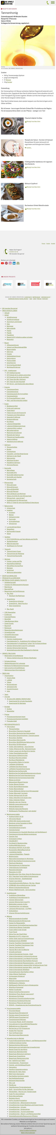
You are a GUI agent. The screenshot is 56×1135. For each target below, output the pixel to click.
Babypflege (11, 470)
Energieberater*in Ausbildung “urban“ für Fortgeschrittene (26, 643)
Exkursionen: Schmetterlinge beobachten (23, 925)
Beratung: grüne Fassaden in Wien (20, 823)
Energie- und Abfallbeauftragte (19, 1065)
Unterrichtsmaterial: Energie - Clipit (21, 954)
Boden (9, 449)
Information (11, 727)
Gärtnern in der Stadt (14, 456)
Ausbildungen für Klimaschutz (17, 500)
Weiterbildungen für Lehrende (14, 663)
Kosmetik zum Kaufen (14, 477)
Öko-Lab (12, 1083)
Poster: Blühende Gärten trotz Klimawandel (23, 791)
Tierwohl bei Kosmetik (14, 556)
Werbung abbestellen (14, 572)
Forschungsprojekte (14, 1008)
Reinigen (10, 568)
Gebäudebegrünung (13, 356)
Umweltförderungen (11, 634)
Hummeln (12, 519)
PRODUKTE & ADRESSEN (11, 578)
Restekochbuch (14, 1098)
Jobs (34, 299)
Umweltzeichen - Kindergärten (19, 1109)
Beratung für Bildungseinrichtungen (16, 666)
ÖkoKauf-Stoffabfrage (17, 596)
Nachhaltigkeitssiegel (16, 1078)
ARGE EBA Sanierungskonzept (19, 821)
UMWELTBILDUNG (9, 653)
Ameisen (12, 512)
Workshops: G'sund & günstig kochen (21, 998)
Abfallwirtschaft (10, 582)
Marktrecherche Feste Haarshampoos (22, 775)
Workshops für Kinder (16, 996)
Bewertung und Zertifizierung (14, 591)
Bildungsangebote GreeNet (18, 919)
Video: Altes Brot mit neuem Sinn (20, 798)
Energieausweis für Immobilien (17, 394)
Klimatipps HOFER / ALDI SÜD (19, 847)
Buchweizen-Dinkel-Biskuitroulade (37, 205)
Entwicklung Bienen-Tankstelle (19, 927)
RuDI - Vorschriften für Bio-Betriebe (21, 1089)
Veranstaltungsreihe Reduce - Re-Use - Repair (24, 883)
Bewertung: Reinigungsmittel (19, 1058)
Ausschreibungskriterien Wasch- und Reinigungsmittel (27, 1041)
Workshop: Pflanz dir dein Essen (20, 1003)
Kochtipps (10, 421)
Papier (9, 331)
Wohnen (7, 559)
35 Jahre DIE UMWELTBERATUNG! (19, 699)
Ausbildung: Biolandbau (17, 895)
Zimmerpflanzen (12, 465)
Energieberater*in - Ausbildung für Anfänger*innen (24, 641)
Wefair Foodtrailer (15, 990)
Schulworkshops (10, 661)
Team (6, 694)
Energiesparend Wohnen (17, 1019)
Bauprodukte (11, 349)
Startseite (28, 297)
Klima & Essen (11, 485)
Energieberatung (12, 392)
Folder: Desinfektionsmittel (18, 753)
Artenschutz (11, 508)
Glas (8, 324)
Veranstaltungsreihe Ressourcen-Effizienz (23, 1116)
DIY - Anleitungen (10, 370)
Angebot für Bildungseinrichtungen (16, 585)
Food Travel (13, 932)
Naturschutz (8, 506)
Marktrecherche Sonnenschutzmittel (21, 778)
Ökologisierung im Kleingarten (19, 865)
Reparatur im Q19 (15, 872)
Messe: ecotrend (14, 780)
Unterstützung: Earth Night (18, 867)
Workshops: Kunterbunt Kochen (20, 1001)
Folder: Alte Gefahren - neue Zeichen (21, 747)
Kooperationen (12, 684)
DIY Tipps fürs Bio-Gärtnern (16, 379)
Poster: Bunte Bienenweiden (18, 786)
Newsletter (10, 711)
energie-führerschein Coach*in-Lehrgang (21, 646)
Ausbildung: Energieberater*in (19, 897)
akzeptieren (28, 1128)
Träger (9, 682)
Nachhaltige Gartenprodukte (19, 1076)
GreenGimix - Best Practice (18, 603)
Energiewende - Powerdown (18, 1063)
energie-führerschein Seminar (17, 648)
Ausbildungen (11, 893)
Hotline (9, 709)
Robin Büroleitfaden (16, 1096)
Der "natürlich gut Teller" (17, 1061)
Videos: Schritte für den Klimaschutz (19, 496)
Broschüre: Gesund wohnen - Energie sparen (24, 735)
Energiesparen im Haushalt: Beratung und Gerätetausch (28, 832)
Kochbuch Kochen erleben (18, 758)
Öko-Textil (10, 609)
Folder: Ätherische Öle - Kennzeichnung (22, 749)
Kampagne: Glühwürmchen (18, 755)
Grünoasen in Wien (15, 839)
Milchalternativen (13, 430)
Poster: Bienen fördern (16, 784)
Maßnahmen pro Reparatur (18, 1026)
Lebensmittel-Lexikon (14, 428)
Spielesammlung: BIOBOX (18, 941)
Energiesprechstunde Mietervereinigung (23, 834)
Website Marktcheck (16, 806)
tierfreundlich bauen (13, 531)
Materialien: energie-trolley (18, 904)
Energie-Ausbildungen (14, 639)
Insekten (10, 510)
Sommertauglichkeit (14, 365)
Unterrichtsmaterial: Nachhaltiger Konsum (23, 961)
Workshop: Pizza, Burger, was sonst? (21, 994)
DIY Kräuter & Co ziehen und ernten (19, 375)
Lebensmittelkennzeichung (16, 426)
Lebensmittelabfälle (14, 424)
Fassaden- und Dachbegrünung (17, 454)
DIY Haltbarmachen (13, 373)
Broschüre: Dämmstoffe (17, 740)
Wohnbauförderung (13, 367)
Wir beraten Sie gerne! (9, 308)
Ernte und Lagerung (13, 408)
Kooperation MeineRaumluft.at (19, 850)
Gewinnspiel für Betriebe (17, 703)
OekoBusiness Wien (11, 621)
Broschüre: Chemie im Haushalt (19, 731)
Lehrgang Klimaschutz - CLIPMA (20, 909)
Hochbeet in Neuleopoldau (18, 843)
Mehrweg (10, 326)
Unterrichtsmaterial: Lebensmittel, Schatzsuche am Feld (28, 965)
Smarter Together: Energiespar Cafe (21, 943)
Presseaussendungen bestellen (17, 719)
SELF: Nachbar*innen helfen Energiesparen (23, 876)
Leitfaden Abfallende (16, 764)
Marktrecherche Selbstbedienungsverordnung (25, 773)
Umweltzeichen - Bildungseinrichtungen (22, 1103)
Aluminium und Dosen (14, 322)
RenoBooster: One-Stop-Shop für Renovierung (25, 874)
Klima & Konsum (12, 487)
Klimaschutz (8, 483)
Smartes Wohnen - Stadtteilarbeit (20, 879)
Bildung (9, 916)
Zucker (9, 82)
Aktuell (6, 313)
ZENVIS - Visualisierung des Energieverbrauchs (25, 1005)
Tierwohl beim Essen (14, 551)
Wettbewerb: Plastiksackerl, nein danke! (22, 811)
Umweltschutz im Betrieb (15, 1038)
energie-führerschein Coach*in (19, 902)
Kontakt (45, 299)
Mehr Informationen (28, 1133)
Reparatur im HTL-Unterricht (19, 936)
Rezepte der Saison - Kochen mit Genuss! (39, 140)
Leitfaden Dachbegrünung (18, 767)
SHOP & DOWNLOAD (9, 576)
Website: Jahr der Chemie (17, 802)
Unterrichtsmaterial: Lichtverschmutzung (23, 956)
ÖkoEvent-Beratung (16, 863)
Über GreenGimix (15, 606)
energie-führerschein (16, 900)
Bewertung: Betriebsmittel (18, 1052)
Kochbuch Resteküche (16, 760)
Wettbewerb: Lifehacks (17, 983)
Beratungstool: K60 (15, 825)
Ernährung (8, 615)
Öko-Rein (10, 593)
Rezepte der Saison (9, 9)
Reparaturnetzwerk (15, 870)
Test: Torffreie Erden (16, 1033)
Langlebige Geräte (15, 852)
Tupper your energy (15, 881)
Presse (39, 299)
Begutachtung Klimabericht (18, 1013)
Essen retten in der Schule (17, 930)
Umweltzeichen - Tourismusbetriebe (21, 1112)
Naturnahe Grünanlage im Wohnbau (21, 859)
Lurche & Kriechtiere (14, 527)
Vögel (9, 534)
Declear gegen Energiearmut (19, 1015)
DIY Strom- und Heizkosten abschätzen (20, 384)
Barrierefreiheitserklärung (18, 299)
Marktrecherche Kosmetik (18, 771)
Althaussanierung (13, 345)
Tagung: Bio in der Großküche (19, 950)
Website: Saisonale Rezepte (18, 809)
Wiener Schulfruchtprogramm (19, 992)
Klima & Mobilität (13, 489)
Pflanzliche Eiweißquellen (15, 437)
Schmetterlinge (14, 521)
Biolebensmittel (12, 406)
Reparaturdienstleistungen (13, 630)
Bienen (11, 515)
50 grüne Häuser (14, 1011)
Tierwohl (7, 549)
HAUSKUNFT (13, 841)
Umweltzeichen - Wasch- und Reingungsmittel (25, 1114)
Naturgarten (11, 458)
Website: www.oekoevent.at (18, 804)
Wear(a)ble (13, 978)
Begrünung (8, 587)
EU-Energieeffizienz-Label (16, 398)
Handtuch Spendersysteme (18, 1069)
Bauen (6, 343)
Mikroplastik (11, 328)
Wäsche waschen (13, 544)
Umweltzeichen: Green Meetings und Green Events (26, 1105)
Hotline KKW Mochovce (17, 845)
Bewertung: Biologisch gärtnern (20, 1054)
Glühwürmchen (14, 517)
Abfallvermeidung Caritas (18, 1043)
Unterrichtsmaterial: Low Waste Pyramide (23, 958)
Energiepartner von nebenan (18, 906)
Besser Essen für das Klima (18, 1049)
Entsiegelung (11, 451)
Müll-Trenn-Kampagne (16, 1074)
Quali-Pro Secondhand (16, 1094)
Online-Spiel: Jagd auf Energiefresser (21, 938)
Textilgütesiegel (12, 541)
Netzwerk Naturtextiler (17, 1080)
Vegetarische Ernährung (15, 441)
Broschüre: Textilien (15, 738)
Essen (6, 404)
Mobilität (7, 619)
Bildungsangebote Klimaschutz (19, 921)
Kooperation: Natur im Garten (19, 762)
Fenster (9, 354)
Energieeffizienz (10, 617)
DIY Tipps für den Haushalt (16, 382)
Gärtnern (7, 445)
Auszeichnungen (12, 689)
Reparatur (10, 339)
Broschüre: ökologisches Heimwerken (22, 733)
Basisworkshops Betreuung (18, 1045)
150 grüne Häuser (15, 819)
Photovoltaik (11, 360)
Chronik (7, 697)
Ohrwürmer (13, 524)
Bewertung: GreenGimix (17, 1056)
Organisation (8, 676)
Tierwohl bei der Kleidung (15, 554)
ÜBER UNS (6, 673)
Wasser (8, 80)
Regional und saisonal (14, 433)
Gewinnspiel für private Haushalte (20, 701)
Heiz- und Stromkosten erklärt (17, 400)
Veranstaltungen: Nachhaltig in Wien (21, 972)
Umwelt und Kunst (15, 952)
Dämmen (10, 352)
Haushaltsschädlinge (14, 563)
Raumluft (7, 626)
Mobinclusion (13, 856)
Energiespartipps (13, 389)
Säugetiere (10, 529)
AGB (30, 299)
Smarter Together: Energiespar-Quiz (21, 945)
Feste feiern (11, 410)
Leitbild (9, 680)
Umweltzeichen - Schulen (17, 1107)
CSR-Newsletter (10, 612)
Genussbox (13, 1067)
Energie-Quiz (13, 836)
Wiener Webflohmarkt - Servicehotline (22, 890)
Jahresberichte (12, 687)
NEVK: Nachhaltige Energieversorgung (22, 861)
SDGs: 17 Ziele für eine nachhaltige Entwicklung (23, 502)
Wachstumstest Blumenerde (19, 1035)
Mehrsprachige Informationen (14, 670)
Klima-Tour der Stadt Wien (18, 934)
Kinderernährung (12, 419)
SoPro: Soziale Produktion (18, 1100)
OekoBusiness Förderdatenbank (20, 1087)
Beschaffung (8, 589)
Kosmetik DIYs (12, 473)
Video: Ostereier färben (17, 800)
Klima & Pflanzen (12, 491)
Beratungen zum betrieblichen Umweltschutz (24, 1047)
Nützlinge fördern (13, 460)
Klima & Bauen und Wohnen (16, 494)
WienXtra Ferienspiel (16, 987)
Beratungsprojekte (13, 814)
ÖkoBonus (12, 1085)
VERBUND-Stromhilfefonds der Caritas (22, 885)
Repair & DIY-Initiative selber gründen (19, 337)
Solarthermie (11, 363)
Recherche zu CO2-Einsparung (19, 1028)
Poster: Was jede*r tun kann (18, 793)
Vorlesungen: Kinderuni (17, 976)
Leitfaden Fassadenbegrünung (19, 769)
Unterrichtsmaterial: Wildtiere (19, 970)
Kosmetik (7, 468)
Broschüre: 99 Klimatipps (17, 744)
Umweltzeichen (9, 632)
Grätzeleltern (13, 911)
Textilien (7, 537)
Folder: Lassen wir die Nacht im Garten (22, 751)
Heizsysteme (11, 358)
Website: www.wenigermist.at (19, 981)
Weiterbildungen (10, 637)
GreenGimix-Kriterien (16, 601)
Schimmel (10, 570)
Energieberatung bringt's (17, 828)
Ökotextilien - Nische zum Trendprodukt (22, 1092)
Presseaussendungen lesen (16, 717)
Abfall (6, 315)
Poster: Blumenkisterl (16, 789)
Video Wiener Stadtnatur (17, 974)
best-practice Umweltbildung (14, 668)
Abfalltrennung (12, 317)
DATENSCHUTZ (45, 297)
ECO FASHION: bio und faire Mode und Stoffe (22, 539)
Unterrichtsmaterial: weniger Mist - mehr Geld (24, 967)
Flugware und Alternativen (16, 415)
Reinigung (7, 628)
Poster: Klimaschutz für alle (18, 795)
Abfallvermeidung (13, 319)
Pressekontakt (12, 721)
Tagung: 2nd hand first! (16, 947)
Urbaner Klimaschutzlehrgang (19, 913)
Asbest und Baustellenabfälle (17, 347)
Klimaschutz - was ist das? (16, 498)
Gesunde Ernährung (13, 417)
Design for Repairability (17, 923)
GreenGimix (11, 599)
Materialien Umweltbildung (13, 656)
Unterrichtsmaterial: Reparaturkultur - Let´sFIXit (25, 963)
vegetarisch (25, 23)
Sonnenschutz (11, 479)
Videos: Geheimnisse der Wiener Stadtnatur (22, 658)
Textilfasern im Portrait (14, 546)
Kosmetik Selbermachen (15, 475)
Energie (7, 387)
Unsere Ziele (11, 678)
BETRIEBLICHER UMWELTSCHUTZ (14, 580)
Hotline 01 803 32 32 (16, 816)
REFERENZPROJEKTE (12, 724)
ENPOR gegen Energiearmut (18, 1017)
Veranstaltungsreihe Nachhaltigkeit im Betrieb (22, 650)
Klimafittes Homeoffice (15, 566)
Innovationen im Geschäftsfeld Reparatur (23, 1024)
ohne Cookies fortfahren (28, 1130)
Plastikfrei (10, 335)
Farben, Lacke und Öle (14, 561)
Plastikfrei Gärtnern (13, 463)
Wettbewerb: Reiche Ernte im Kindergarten (23, 985)
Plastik (9, 333)
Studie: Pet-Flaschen (16, 1031)
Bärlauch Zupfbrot (31, 184)
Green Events (9, 623)
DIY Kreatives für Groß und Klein (18, 377)
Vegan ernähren (12, 439)
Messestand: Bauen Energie (18, 782)
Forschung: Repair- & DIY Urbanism (21, 1022)
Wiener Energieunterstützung (19, 887)
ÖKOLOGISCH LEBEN (9, 311)
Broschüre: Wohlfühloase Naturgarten (22, 742)
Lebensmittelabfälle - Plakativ (19, 854)
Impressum (36, 297)
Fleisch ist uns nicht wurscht (16, 413)
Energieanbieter (12, 396)
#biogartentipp (12, 447)
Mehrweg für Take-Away (17, 1072)
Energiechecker (14, 830)
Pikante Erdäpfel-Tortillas (33, 118)
